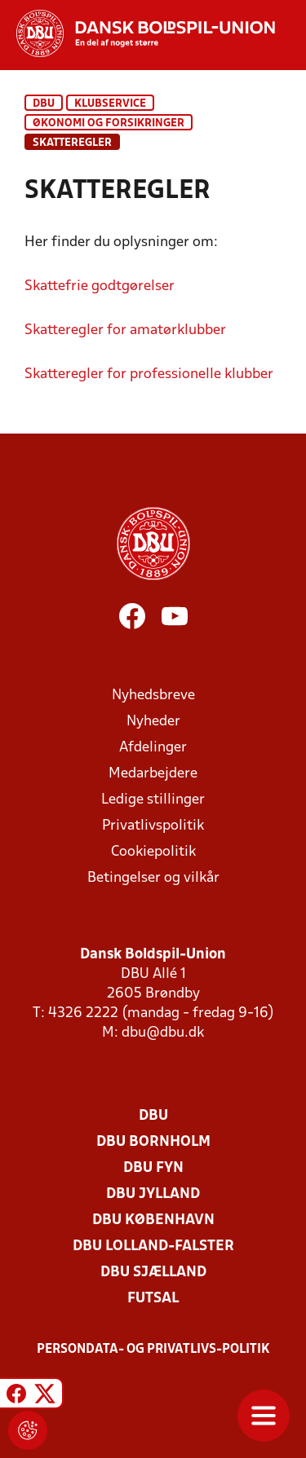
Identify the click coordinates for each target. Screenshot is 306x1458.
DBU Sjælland (153, 1273)
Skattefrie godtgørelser (99, 286)
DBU (44, 104)
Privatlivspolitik (153, 826)
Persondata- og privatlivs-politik (153, 1349)
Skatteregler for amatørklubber (125, 330)
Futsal (153, 1299)
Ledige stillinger (153, 800)
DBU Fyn (153, 1168)
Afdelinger (153, 748)
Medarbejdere (153, 774)
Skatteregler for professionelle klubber (148, 374)
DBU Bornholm (153, 1142)
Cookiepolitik (153, 852)
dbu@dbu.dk (163, 1033)
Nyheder (153, 722)
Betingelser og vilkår (153, 878)
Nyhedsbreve (153, 696)
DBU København (153, 1220)
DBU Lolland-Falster (153, 1246)
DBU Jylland (153, 1194)
